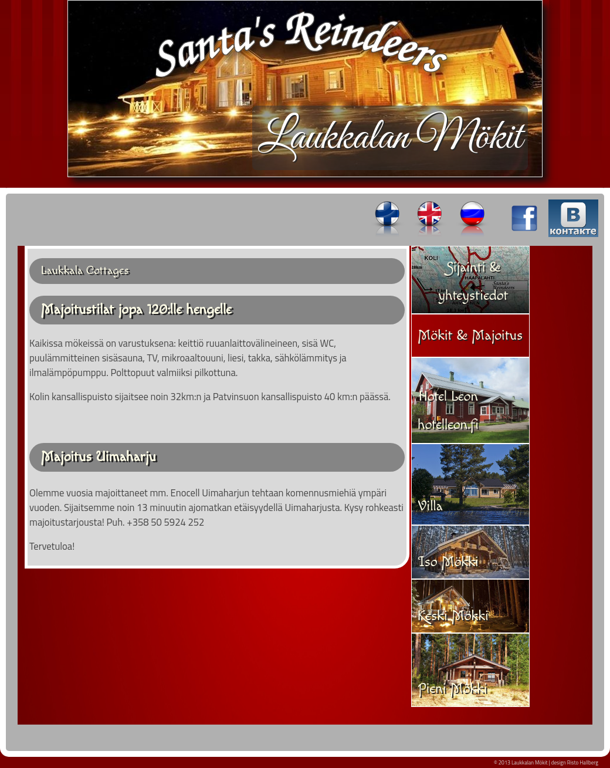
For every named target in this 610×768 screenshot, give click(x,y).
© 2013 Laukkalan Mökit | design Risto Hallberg (546, 762)
